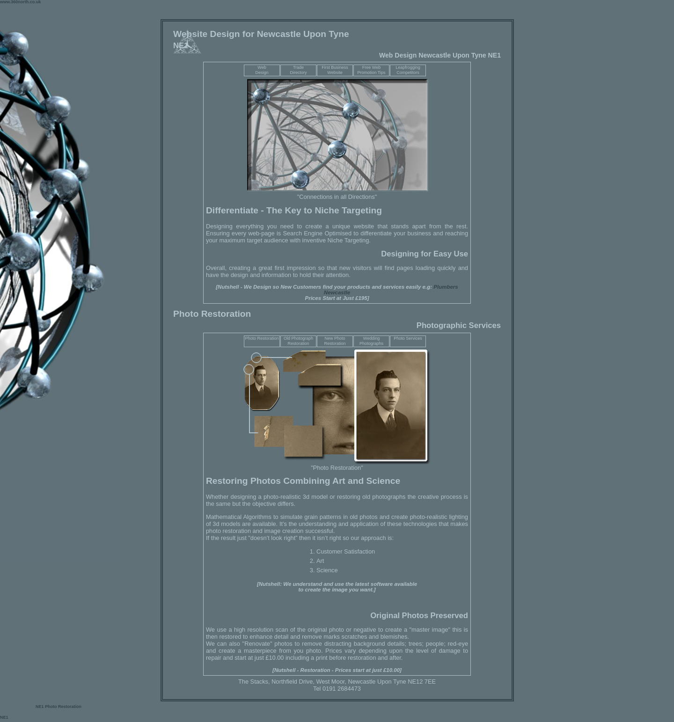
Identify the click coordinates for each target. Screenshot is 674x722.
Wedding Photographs (371, 341)
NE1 (40, 706)
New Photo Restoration (334, 341)
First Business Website (335, 70)
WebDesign (261, 70)
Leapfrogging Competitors (408, 70)
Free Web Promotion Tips (371, 70)
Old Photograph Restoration (298, 341)
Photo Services (408, 338)
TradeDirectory (298, 70)
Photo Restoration (261, 338)
